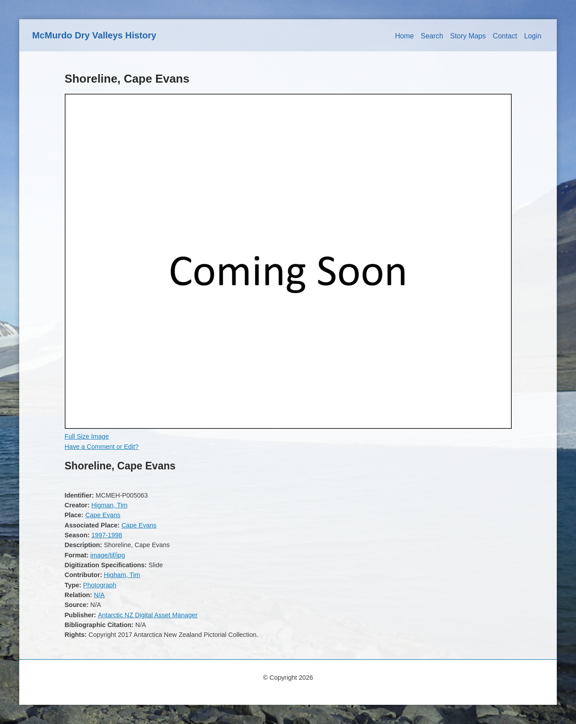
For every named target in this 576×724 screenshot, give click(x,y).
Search (432, 36)
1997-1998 (106, 535)
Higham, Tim (122, 574)
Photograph (99, 585)
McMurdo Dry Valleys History (94, 35)
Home (404, 36)
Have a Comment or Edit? (102, 446)
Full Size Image (87, 436)
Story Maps (468, 36)
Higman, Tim (109, 505)
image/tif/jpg (107, 555)
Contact (505, 36)
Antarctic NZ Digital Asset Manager (148, 615)
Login (533, 36)
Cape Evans (102, 515)
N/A (99, 594)
